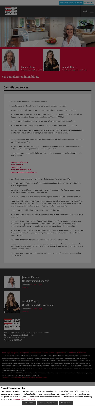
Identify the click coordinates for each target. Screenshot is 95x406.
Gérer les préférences (47, 403)
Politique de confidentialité (24, 399)
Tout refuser (66, 403)
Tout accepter (28, 403)
